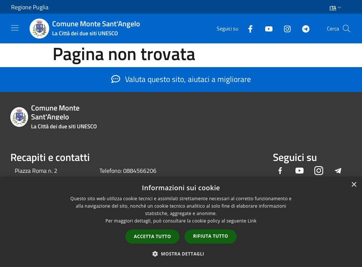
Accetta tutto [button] (152, 236)
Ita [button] (336, 7)
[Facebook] (247, 28)
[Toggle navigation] (14, 27)
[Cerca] (346, 28)
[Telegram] (302, 28)
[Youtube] (265, 28)
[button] (181, 253)
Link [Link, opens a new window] (252, 221)
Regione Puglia (29, 7)
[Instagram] (284, 28)
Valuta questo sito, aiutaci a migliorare (181, 79)
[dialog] (181, 222)
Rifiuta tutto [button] (210, 236)
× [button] (353, 185)
